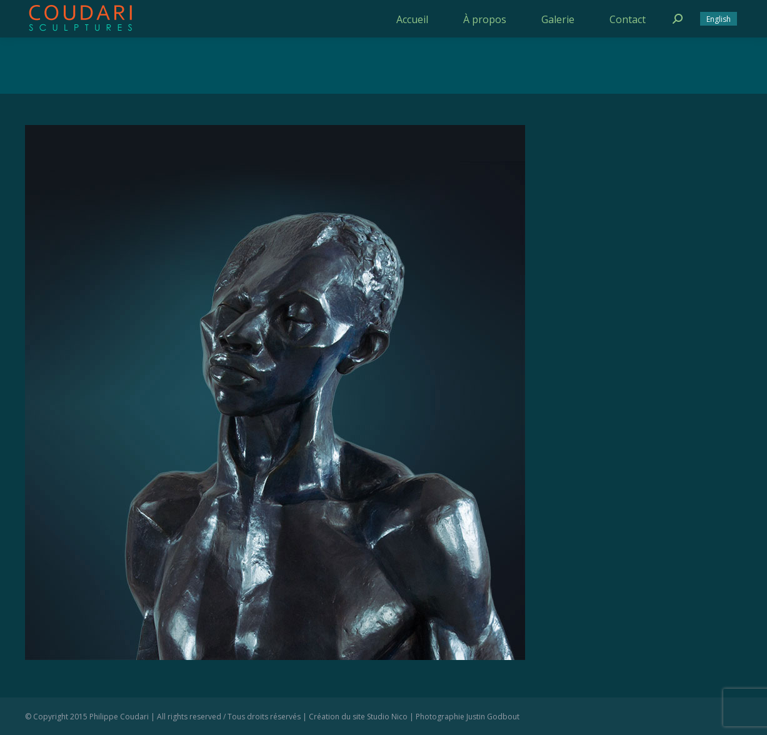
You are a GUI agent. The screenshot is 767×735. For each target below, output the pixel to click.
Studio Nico (387, 716)
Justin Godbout (492, 716)
